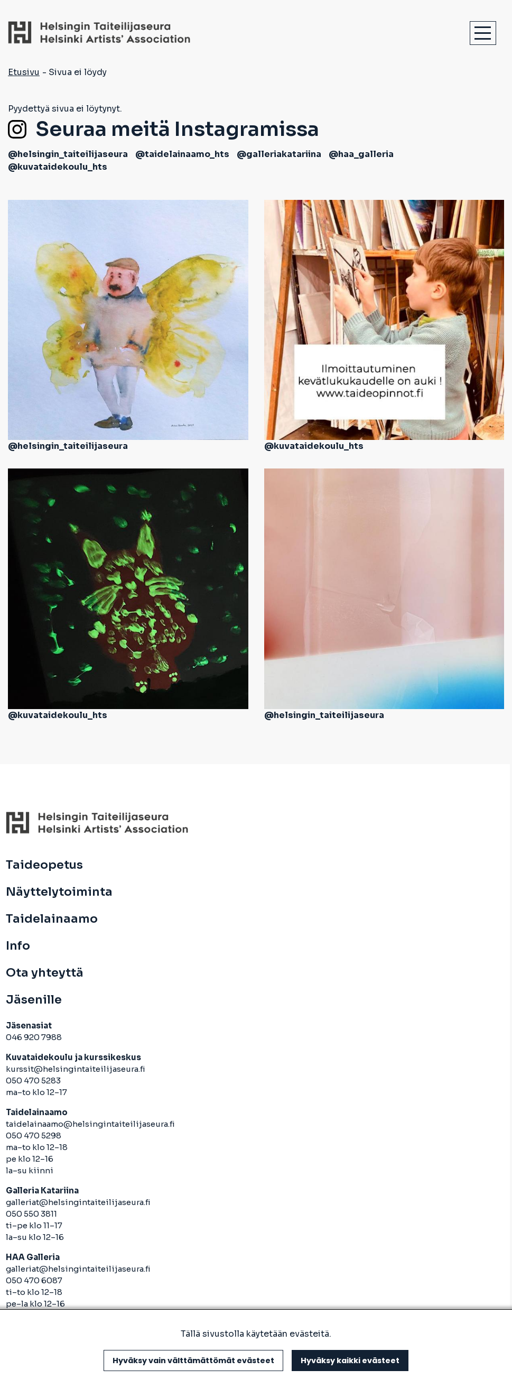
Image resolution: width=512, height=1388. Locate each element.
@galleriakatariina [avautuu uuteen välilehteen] (279, 154)
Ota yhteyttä (44, 973)
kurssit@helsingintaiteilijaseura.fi (76, 1069)
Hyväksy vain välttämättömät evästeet (193, 1360)
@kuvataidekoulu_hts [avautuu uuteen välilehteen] (57, 166)
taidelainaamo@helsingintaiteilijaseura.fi (90, 1124)
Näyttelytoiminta (59, 892)
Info (18, 946)
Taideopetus (44, 865)
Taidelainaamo (52, 919)
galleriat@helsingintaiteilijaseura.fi (79, 1202)
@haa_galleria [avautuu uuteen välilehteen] (361, 154)
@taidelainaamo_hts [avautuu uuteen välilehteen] (182, 154)
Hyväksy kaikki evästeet (350, 1360)
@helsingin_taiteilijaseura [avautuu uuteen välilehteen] (68, 154)
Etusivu (24, 72)
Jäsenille (34, 1000)
